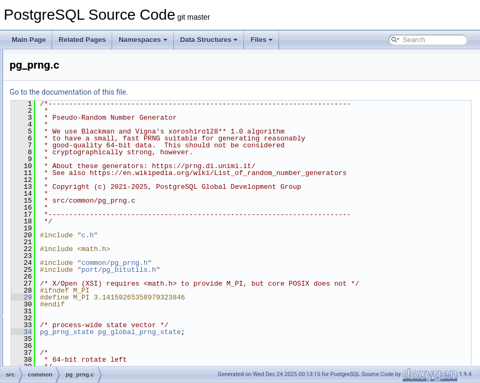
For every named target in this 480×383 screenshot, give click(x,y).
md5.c (61, 131)
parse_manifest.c (76, 166)
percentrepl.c (70, 177)
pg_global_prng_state (272, 359)
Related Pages (82, 40)
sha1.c (61, 318)
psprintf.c (65, 236)
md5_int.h (66, 154)
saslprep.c (66, 294)
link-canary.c (69, 107)
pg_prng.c (66, 213)
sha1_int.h (66, 330)
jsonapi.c (64, 72)
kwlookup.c (67, 95)
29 (154, 325)
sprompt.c (66, 365)
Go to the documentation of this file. (201, 92)
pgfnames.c (68, 224)
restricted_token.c (77, 259)
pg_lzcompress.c (76, 201)
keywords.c (68, 84)
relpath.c (64, 248)
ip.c (57, 60)
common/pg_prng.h (247, 283)
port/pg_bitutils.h (251, 290)
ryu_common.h (73, 283)
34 (154, 359)
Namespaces (143, 40)
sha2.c (61, 341)
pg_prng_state (199, 359)
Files (261, 40)
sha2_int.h (66, 353)
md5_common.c (74, 142)
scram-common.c (76, 306)
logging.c (65, 119)
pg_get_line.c (71, 189)
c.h (220, 256)
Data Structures (209, 40)
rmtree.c (63, 271)
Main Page (29, 40)
